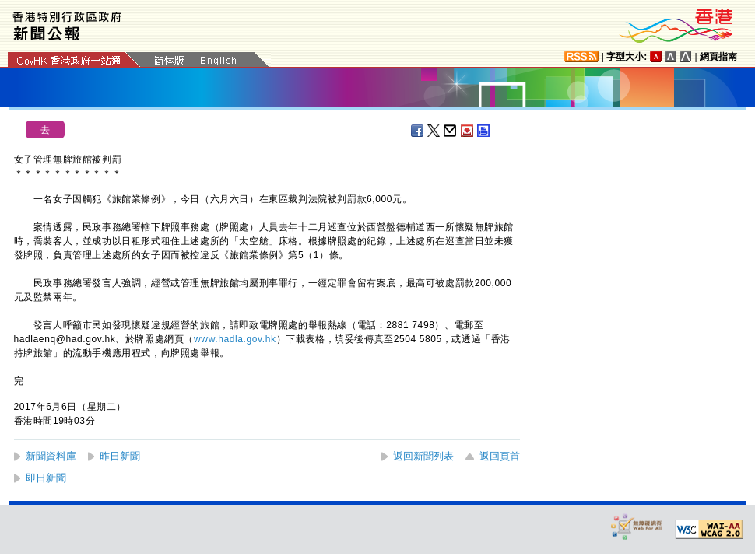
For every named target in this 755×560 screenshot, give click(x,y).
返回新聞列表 (423, 456)
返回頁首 (499, 456)
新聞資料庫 (51, 456)
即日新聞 (46, 478)
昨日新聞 (120, 456)
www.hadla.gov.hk (235, 339)
